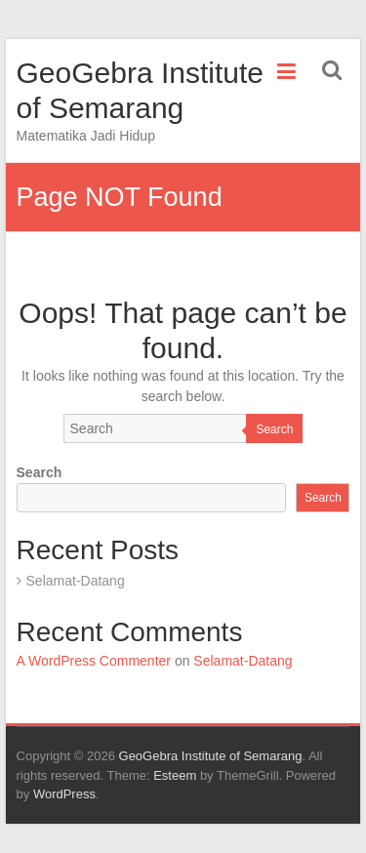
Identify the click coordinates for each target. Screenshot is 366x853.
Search (274, 429)
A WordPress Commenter (94, 661)
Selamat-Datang (75, 581)
